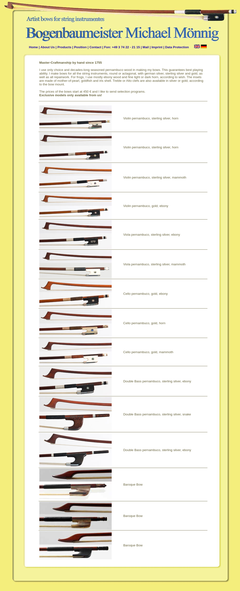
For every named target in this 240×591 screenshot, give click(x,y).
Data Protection (177, 47)
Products (64, 47)
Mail (146, 47)
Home (33, 47)
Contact (95, 47)
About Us (48, 47)
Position (80, 47)
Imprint (156, 47)
